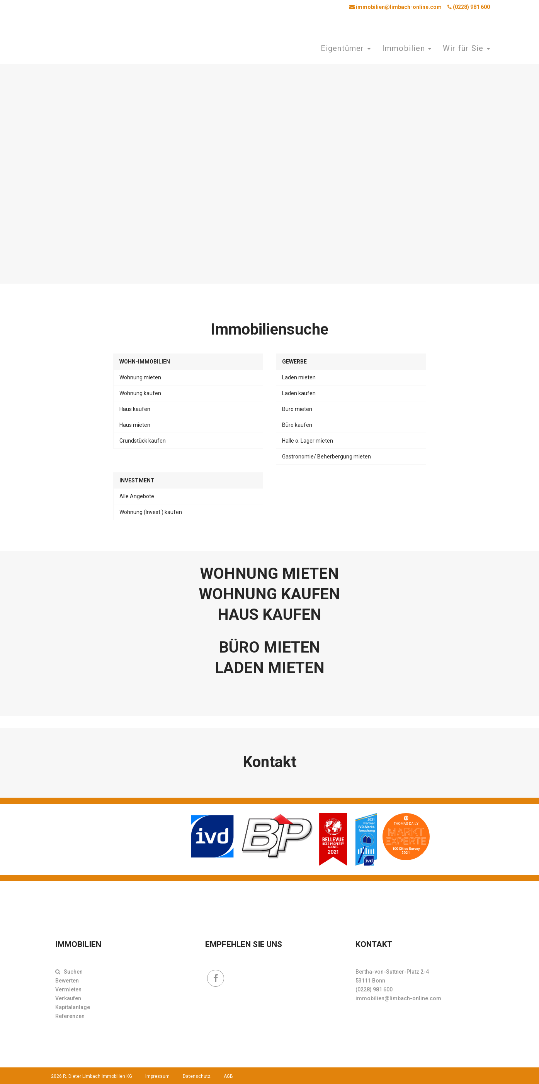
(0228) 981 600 (468, 7)
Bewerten (67, 980)
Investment (137, 480)
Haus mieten (134, 425)
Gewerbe (294, 362)
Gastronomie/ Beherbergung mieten (326, 456)
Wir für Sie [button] (466, 48)
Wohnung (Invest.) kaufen (150, 512)
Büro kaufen (297, 425)
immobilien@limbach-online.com (395, 7)
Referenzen (70, 1016)
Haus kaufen (134, 409)
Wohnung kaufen (140, 393)
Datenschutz (197, 1076)
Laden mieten (299, 377)
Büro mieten (297, 409)
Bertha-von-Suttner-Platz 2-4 (392, 972)
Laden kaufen (299, 393)
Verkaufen (68, 998)
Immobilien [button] (406, 48)
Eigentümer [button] (346, 48)
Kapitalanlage (72, 1007)
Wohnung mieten (140, 377)
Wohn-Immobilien (144, 362)
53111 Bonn (370, 980)
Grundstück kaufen (142, 441)
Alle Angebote (136, 496)
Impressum (157, 1076)
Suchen (69, 972)
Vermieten (68, 989)
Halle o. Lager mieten (307, 441)
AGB (228, 1076)
